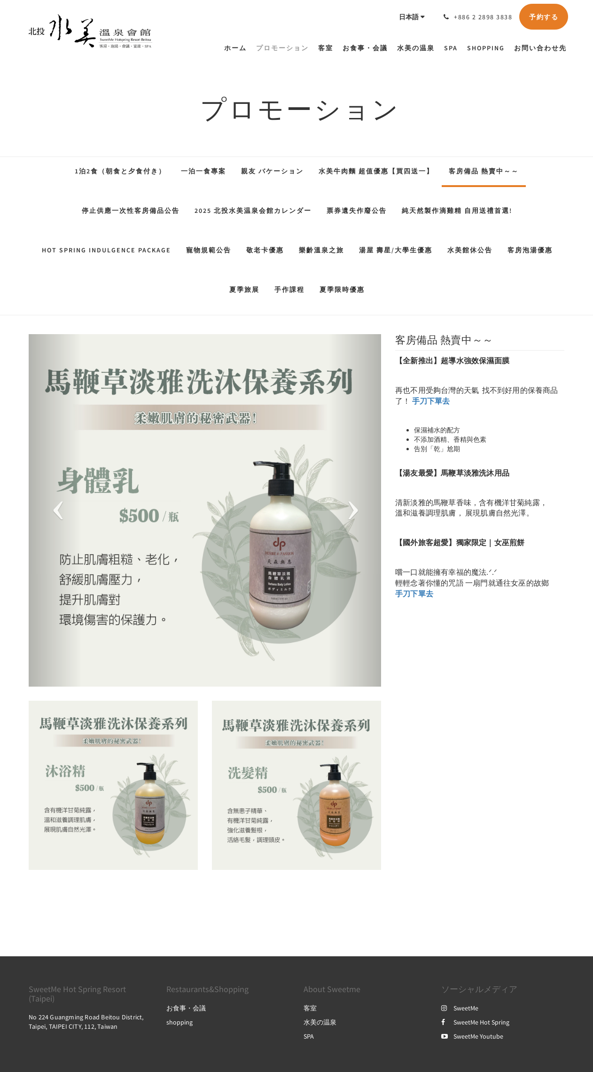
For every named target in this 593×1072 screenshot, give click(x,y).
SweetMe (459, 1008)
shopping (179, 1022)
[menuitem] (237, 48)
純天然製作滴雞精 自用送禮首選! (457, 210)
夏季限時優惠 (342, 289)
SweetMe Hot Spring (475, 1022)
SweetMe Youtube (472, 1036)
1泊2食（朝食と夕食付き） (120, 171)
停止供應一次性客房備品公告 (130, 210)
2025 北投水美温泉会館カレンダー (253, 210)
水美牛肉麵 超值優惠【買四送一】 (376, 171)
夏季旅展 (244, 289)
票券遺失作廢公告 (357, 210)
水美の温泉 (320, 1022)
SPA (309, 1036)
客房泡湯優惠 (530, 250)
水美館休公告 (469, 250)
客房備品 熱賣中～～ (484, 171)
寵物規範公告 (208, 250)
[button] (55, 510)
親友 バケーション (272, 171)
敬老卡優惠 (265, 250)
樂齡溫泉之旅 (321, 250)
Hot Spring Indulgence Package (106, 250)
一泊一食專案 (203, 171)
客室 (310, 1008)
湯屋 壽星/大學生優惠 (395, 250)
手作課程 (289, 289)
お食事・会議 (186, 1008)
